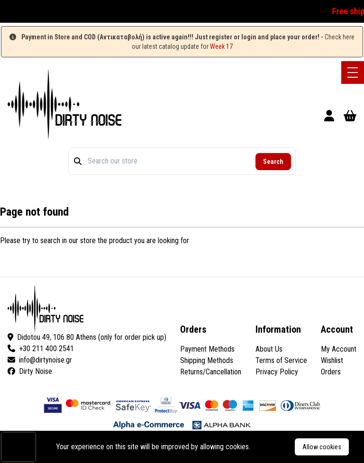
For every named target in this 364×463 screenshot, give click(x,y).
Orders (331, 371)
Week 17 (221, 46)
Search (273, 161)
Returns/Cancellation (210, 371)
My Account (338, 349)
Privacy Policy (276, 371)
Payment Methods (207, 349)
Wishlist (332, 360)
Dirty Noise (30, 371)
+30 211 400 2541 (41, 348)
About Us (268, 349)
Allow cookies (321, 447)
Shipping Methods (206, 360)
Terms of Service (281, 360)
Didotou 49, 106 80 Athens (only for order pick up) (87, 337)
